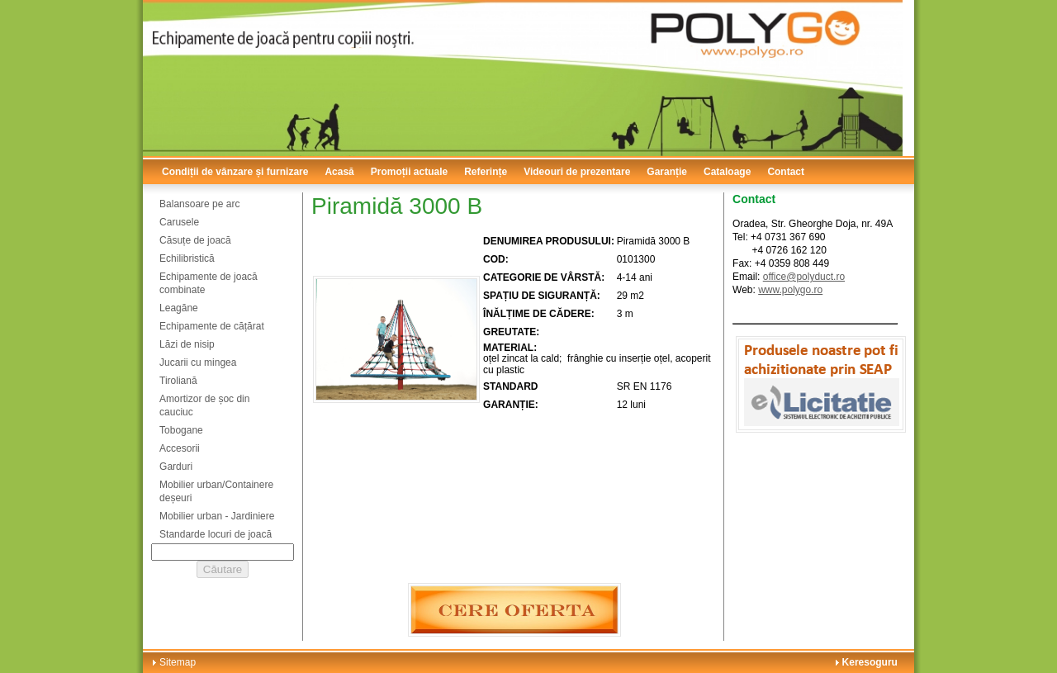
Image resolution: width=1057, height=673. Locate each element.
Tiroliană (178, 380)
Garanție (667, 172)
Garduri (175, 466)
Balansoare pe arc (199, 204)
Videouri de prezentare (577, 172)
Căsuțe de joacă (195, 240)
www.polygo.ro (790, 290)
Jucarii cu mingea (197, 362)
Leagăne (178, 308)
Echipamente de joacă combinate (208, 283)
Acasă (339, 172)
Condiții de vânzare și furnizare (235, 172)
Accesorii (179, 448)
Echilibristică (187, 258)
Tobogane (181, 430)
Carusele (179, 222)
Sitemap (177, 662)
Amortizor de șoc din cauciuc (204, 405)
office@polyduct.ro (804, 276)
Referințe (485, 172)
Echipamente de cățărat (211, 326)
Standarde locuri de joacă (215, 534)
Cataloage (727, 172)
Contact (785, 172)
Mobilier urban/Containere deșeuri (216, 491)
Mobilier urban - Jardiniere (216, 516)
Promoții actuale (409, 172)
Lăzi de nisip (187, 344)
